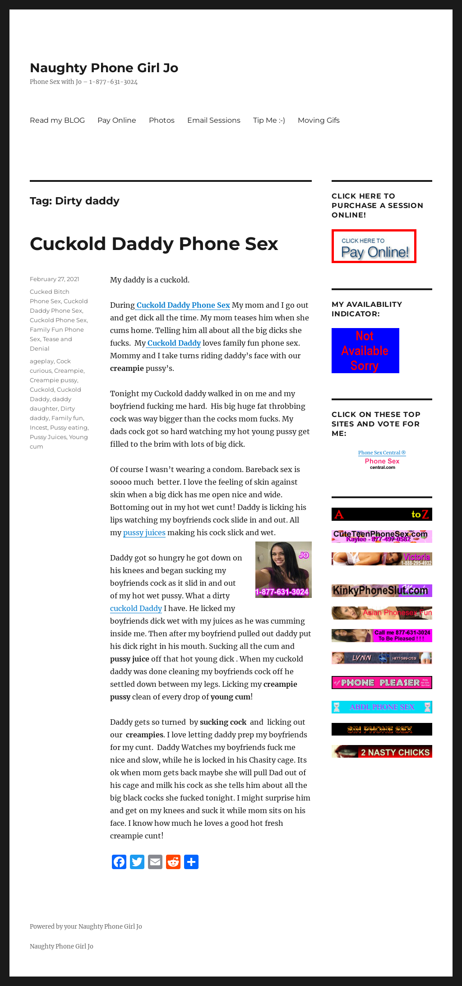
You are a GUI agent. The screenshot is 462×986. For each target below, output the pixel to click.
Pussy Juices (48, 436)
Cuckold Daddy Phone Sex (154, 243)
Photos (162, 120)
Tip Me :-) (269, 120)
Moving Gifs (319, 120)
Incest (38, 427)
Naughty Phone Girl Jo (104, 67)
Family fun (67, 417)
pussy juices (144, 532)
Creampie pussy (53, 380)
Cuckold (42, 389)
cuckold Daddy (136, 608)
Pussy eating (69, 427)
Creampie (68, 370)
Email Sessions (213, 120)
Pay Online (116, 120)
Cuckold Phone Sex (58, 320)
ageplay (42, 361)
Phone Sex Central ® (382, 453)
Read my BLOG (57, 120)
